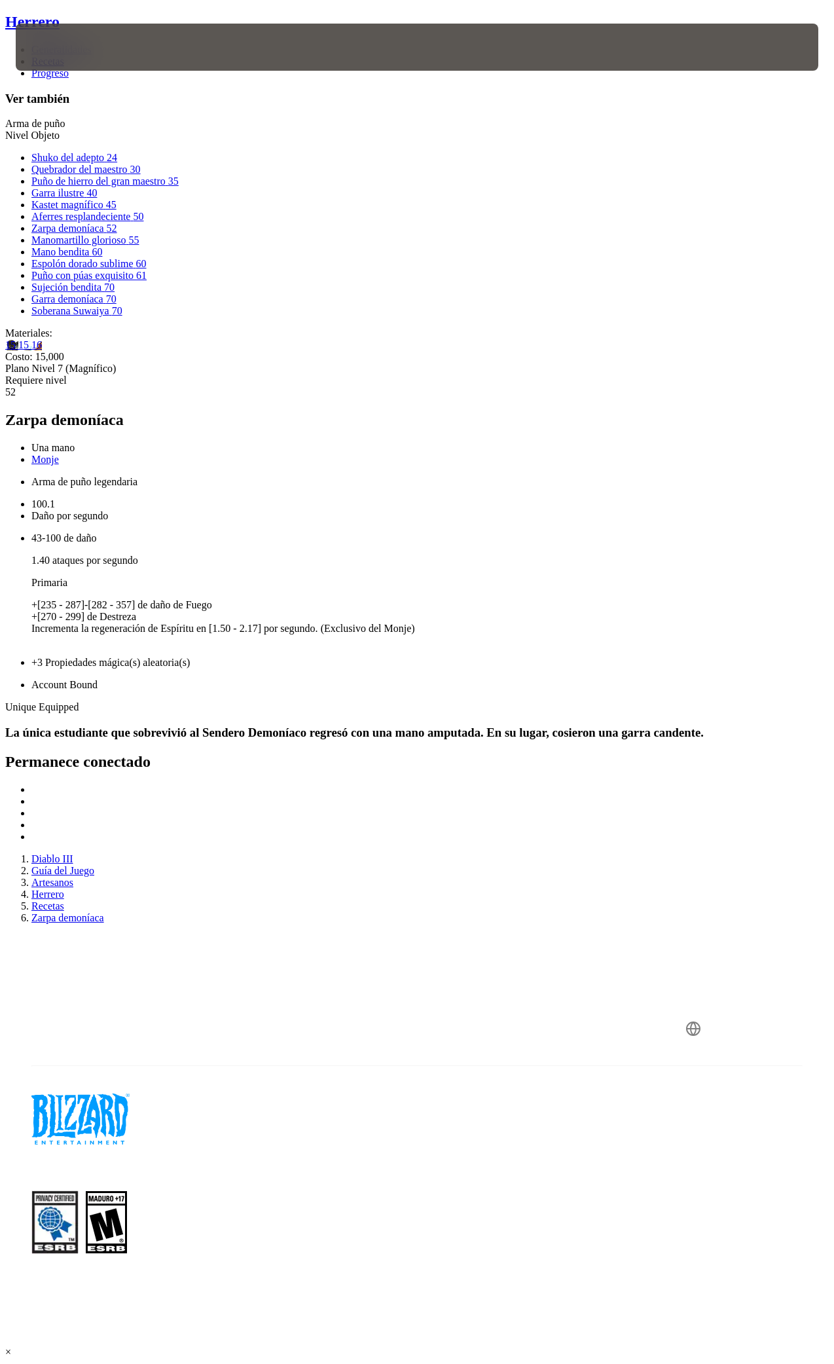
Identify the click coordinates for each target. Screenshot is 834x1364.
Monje (45, 459)
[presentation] (56, 47)
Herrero (32, 21)
